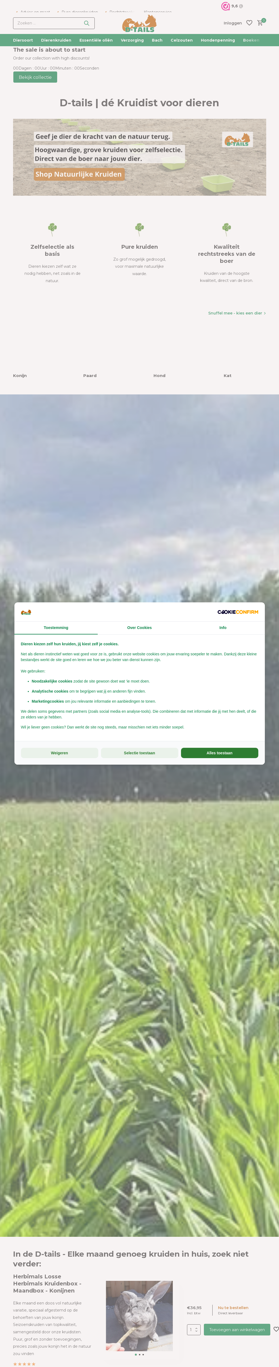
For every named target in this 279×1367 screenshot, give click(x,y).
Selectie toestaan (139, 753)
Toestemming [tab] (56, 627)
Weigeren (59, 753)
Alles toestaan (219, 753)
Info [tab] (222, 627)
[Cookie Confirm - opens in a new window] (237, 612)
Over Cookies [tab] (139, 627)
